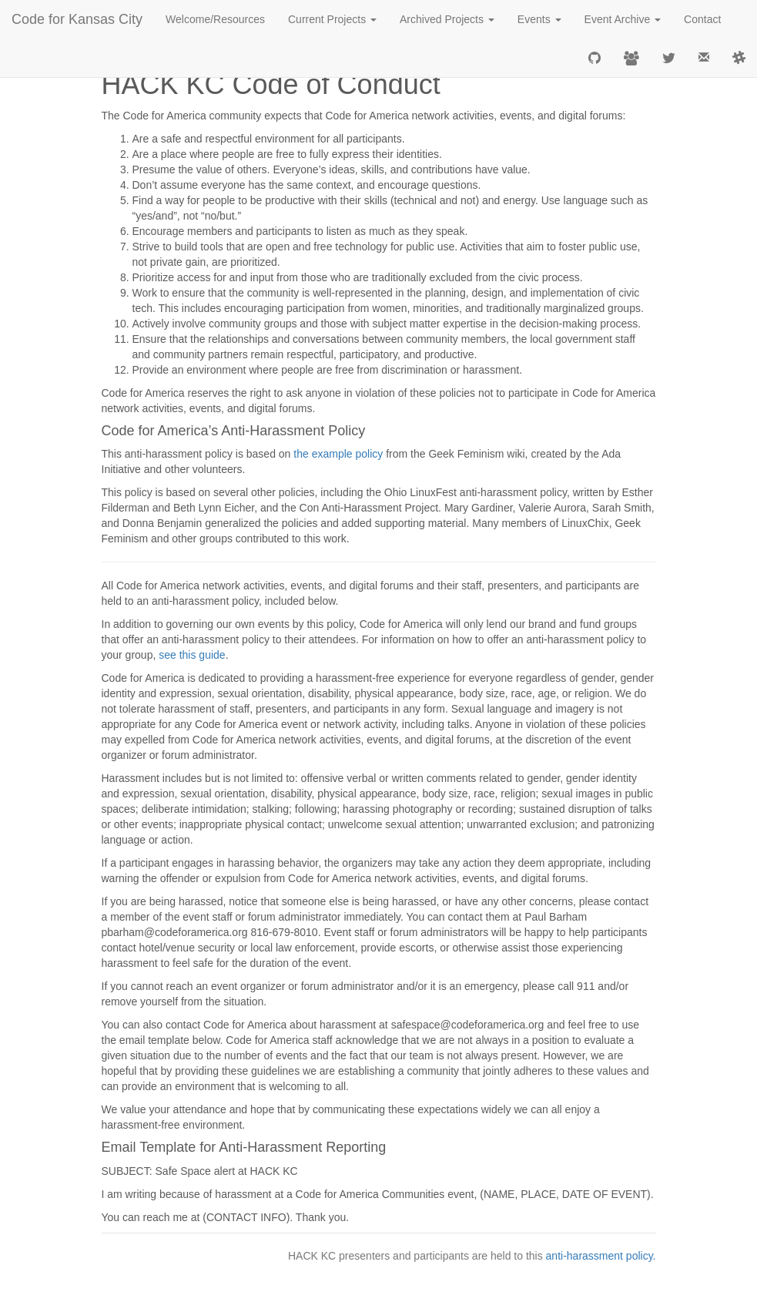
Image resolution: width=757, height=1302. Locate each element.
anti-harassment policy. (601, 1256)
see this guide (192, 655)
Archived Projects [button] (447, 19)
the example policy (338, 454)
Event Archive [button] (623, 19)
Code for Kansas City (77, 19)
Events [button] (539, 19)
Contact (702, 19)
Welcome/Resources (215, 19)
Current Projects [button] (332, 19)
